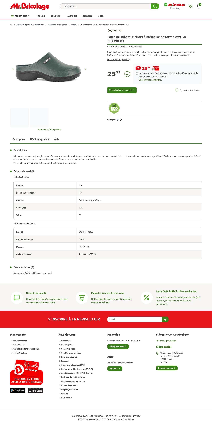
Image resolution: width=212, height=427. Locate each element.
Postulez (113, 368)
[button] (198, 6)
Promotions (66, 341)
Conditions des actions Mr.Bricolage (77, 373)
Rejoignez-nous (116, 346)
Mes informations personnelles (26, 349)
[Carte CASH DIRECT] (146, 297)
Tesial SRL (130, 419)
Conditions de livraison (71, 353)
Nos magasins (67, 345)
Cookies (64, 393)
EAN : (128, 47)
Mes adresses (18, 345)
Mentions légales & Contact (103, 416)
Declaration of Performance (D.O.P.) (77, 369)
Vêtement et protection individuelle (30, 25)
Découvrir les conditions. (150, 80)
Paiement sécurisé (69, 357)
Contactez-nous (68, 349)
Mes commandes (20, 341)
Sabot (73, 25)
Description (19, 139)
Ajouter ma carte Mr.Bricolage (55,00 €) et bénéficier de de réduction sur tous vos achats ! (168, 75)
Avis (56, 139)
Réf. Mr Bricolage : (113, 47)
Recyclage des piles (69, 389)
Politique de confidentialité (73, 377)
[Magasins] (81, 297)
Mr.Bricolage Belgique (166, 341)
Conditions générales (129, 416)
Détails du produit (39, 139)
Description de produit (118, 59)
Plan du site (66, 397)
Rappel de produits (69, 385)
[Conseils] (16, 297)
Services (65, 361)
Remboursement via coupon (73, 381)
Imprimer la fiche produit (49, 129)
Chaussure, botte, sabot (57, 25)
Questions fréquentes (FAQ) (73, 365)
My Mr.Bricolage (20, 353)
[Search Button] (155, 6)
